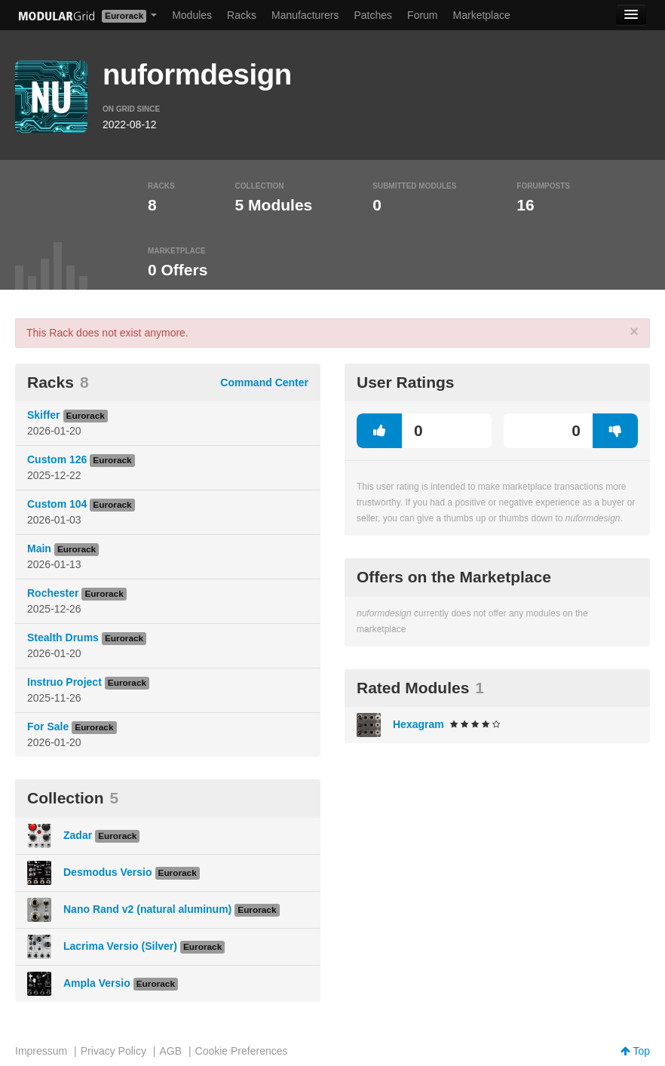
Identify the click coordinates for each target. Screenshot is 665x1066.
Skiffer (43, 415)
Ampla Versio (96, 983)
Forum (422, 15)
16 (525, 205)
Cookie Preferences (241, 1051)
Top (635, 1051)
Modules (192, 15)
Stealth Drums (63, 637)
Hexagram (418, 724)
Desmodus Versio (107, 872)
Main (39, 548)
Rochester (52, 593)
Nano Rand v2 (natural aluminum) (147, 909)
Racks (241, 15)
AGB (170, 1051)
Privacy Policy (113, 1051)
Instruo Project (64, 682)
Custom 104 (57, 504)
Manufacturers (305, 15)
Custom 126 (57, 459)
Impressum (41, 1051)
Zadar (77, 835)
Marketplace (481, 15)
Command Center (264, 382)
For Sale (48, 726)
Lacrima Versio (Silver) (120, 946)
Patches (373, 15)
